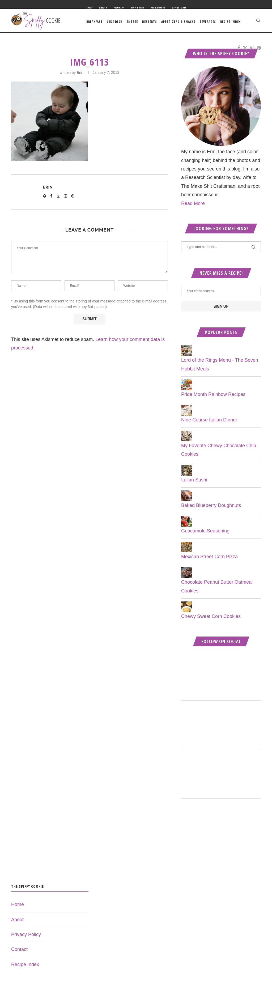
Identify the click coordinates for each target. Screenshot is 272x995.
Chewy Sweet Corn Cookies (211, 618)
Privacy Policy (26, 937)
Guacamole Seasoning (205, 533)
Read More (193, 205)
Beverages (208, 21)
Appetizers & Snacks (178, 21)
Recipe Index (179, 8)
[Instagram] (252, 49)
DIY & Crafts (158, 8)
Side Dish (114, 21)
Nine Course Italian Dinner (209, 422)
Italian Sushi (194, 482)
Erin (80, 75)
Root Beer (137, 8)
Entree (132, 21)
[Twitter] (245, 49)
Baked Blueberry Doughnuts (211, 507)
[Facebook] (238, 49)
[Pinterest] (259, 49)
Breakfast (94, 21)
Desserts (149, 21)
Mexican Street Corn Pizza (209, 559)
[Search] (258, 22)
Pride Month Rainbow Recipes (213, 396)
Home (89, 8)
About (103, 8)
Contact (119, 8)
